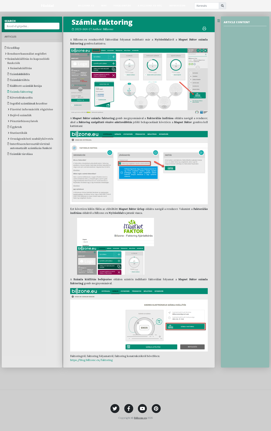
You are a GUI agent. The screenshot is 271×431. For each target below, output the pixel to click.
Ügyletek (16, 127)
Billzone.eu (86, 5)
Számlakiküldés (20, 74)
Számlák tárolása (21, 154)
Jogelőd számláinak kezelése (28, 103)
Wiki (104, 5)
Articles (10, 36)
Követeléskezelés (21, 97)
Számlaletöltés (20, 80)
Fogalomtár (122, 5)
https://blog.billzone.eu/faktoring (91, 360)
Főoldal (47, 5)
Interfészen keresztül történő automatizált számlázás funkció (31, 146)
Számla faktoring (21, 91)
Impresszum (177, 5)
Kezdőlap (13, 47)
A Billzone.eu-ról (150, 5)
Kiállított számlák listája (26, 85)
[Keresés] (206, 5)
